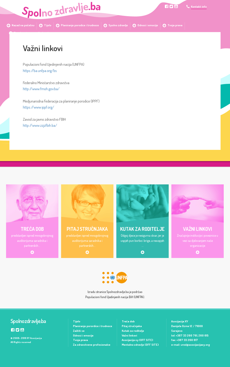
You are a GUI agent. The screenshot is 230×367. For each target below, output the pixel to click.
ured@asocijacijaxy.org (195, 344)
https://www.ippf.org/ (38, 107)
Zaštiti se (78, 330)
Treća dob (128, 321)
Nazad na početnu (23, 25)
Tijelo (76, 321)
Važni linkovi (129, 335)
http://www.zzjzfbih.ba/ (40, 125)
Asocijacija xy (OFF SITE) (137, 340)
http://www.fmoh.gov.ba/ (41, 88)
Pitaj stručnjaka (132, 326)
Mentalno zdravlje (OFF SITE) (140, 344)
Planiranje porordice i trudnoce (92, 326)
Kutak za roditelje (133, 330)
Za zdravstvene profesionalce (91, 344)
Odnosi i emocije (83, 335)
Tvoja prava (80, 340)
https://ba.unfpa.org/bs (40, 70)
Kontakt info (199, 6)
